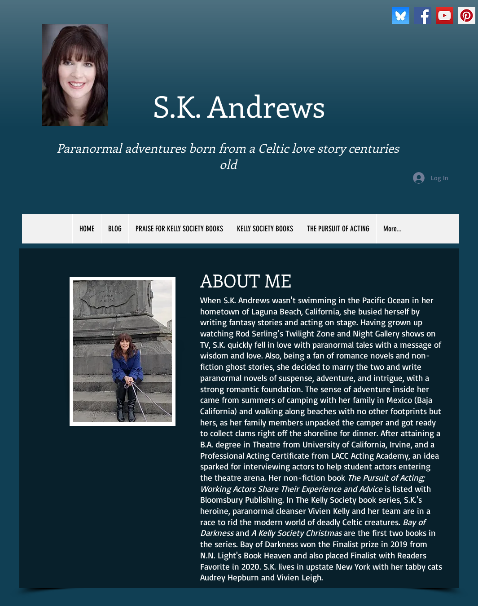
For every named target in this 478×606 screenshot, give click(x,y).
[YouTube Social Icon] (444, 15)
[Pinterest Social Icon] (466, 15)
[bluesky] (400, 15)
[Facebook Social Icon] (422, 15)
